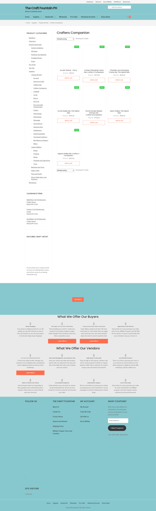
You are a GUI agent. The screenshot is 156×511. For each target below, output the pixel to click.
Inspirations (89, 2)
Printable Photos (36, 58)
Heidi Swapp (37, 114)
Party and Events (36, 174)
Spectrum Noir (38, 127)
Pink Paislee (37, 117)
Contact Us (57, 412)
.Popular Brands (43, 23)
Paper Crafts (35, 170)
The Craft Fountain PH (41, 8)
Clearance (32, 41)
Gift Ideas (34, 51)
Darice (35, 98)
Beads (35, 150)
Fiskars (35, 110)
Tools (35, 164)
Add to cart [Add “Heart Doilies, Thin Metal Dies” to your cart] (119, 120)
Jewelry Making (36, 147)
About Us (98, 2)
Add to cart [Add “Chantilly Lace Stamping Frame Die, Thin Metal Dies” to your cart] (119, 80)
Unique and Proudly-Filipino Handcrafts (94, 326)
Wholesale (63, 17)
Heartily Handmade (35, 45)
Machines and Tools (37, 167)
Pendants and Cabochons (41, 160)
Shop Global (105, 17)
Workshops (32, 183)
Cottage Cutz (37, 85)
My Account (126, 2)
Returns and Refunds (60, 421)
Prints (33, 61)
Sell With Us (117, 2)
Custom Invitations (37, 48)
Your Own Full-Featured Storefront (30, 358)
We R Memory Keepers (40, 140)
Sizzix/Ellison (37, 124)
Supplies (36, 17)
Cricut (35, 95)
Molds (35, 157)
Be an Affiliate (107, 2)
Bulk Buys (32, 38)
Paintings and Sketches (38, 55)
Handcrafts (49, 17)
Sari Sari (32, 68)
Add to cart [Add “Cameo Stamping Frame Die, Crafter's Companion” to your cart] (94, 80)
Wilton (35, 144)
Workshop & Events (88, 17)
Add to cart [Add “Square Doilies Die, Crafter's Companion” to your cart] (68, 163)
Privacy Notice (58, 417)
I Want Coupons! (117, 428)
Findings (36, 154)
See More (78, 299)
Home (27, 17)
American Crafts (38, 81)
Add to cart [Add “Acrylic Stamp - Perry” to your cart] (68, 78)
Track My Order (85, 412)
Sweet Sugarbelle (39, 134)
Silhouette (36, 120)
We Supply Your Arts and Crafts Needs (62, 326)
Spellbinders (37, 130)
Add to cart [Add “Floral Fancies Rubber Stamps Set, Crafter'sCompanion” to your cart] (94, 122)
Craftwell (36, 91)
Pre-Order (74, 17)
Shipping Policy (58, 426)
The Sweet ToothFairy (40, 137)
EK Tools (36, 101)
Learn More (62, 341)
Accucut (36, 78)
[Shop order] (65, 38)
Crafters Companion (40, 88)
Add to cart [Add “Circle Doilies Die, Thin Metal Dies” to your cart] (68, 120)
